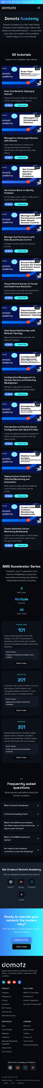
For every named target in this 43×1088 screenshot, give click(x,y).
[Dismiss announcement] (41, 2)
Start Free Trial (21, 940)
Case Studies (7, 1029)
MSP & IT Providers (31, 993)
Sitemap (20, 1083)
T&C (12, 1083)
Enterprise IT (28, 996)
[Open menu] (39, 7)
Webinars (5, 1033)
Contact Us (27, 1037)
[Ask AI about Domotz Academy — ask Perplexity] (32, 883)
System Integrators (30, 1000)
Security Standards (30, 1045)
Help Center (6, 1048)
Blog (3, 1026)
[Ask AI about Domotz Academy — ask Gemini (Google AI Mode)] (21, 896)
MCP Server (6, 1008)
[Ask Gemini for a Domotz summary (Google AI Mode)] (33, 1067)
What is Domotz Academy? (16, 805)
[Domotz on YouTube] (14, 982)
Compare (5, 1004)
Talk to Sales (21, 947)
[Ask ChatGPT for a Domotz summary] (10, 1067)
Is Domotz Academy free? (16, 814)
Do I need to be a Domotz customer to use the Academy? (18, 850)
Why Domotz (28, 1029)
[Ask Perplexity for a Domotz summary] (25, 1067)
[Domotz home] (9, 7)
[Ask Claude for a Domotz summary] (17, 1067)
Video (10, 105)
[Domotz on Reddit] (9, 982)
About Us (27, 1026)
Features (5, 993)
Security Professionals (32, 1004)
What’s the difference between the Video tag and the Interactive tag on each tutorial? (19, 825)
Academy (5, 1037)
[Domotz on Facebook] (19, 982)
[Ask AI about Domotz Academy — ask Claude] (21, 883)
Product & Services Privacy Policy (28, 1080)
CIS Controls (7, 1052)
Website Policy (7, 1080)
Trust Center (28, 1041)
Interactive (22, 105)
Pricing (4, 1000)
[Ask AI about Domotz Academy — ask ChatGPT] (10, 883)
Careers (26, 1033)
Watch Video (21, 663)
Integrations (6, 996)
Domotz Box (7, 1012)
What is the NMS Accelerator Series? (17, 838)
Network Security (8, 1015)
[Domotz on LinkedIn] (4, 982)
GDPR (6, 1083)
